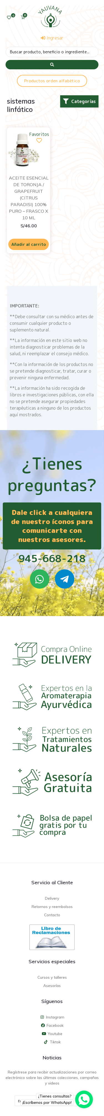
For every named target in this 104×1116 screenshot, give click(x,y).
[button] (79, 101)
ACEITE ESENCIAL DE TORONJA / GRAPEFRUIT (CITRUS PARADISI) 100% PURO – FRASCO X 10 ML (29, 197)
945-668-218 (52, 558)
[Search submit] (52, 64)
